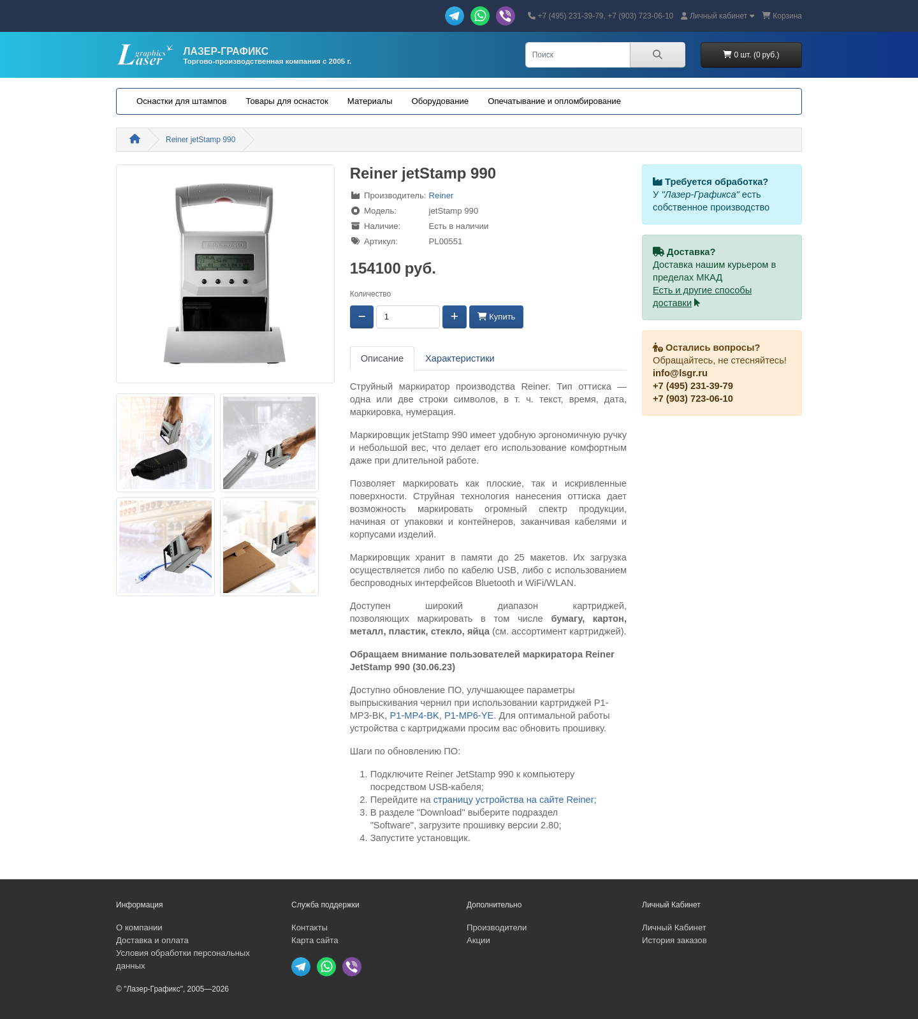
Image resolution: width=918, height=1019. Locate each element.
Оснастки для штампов (181, 101)
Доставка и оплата (152, 940)
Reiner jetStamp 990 (200, 139)
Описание (382, 358)
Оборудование (440, 101)
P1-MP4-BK (414, 715)
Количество (370, 294)
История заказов (674, 940)
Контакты (309, 927)
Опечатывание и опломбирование (554, 101)
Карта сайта (314, 940)
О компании (139, 927)
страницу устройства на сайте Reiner (513, 800)
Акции (478, 940)
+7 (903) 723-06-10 (693, 398)
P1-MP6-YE (468, 715)
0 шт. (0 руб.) (751, 54)
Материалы (370, 101)
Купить (496, 316)
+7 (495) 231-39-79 (693, 386)
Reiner (441, 195)
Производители (497, 927)
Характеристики (460, 358)
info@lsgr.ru (680, 373)
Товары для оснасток (286, 101)
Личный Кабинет (674, 927)
